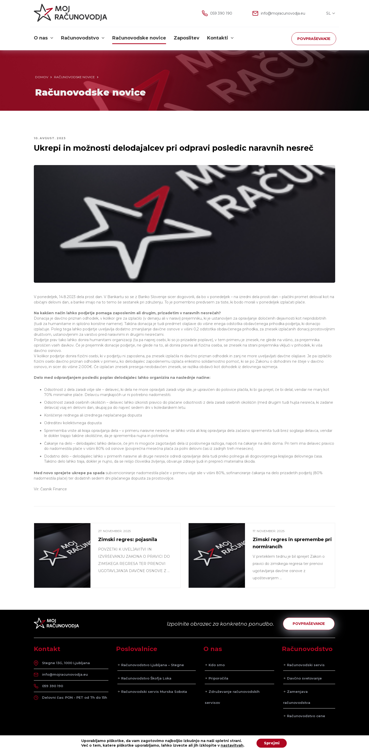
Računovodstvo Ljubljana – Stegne (152, 665)
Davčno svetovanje (304, 679)
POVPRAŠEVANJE (313, 38)
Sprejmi (272, 743)
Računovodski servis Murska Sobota (154, 692)
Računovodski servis (306, 665)
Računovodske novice (139, 38)
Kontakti (220, 38)
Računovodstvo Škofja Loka (146, 679)
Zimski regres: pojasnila (127, 539)
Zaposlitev (186, 38)
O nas (43, 38)
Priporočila (218, 679)
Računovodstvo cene (306, 716)
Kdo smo (217, 665)
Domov (41, 77)
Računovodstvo (83, 38)
